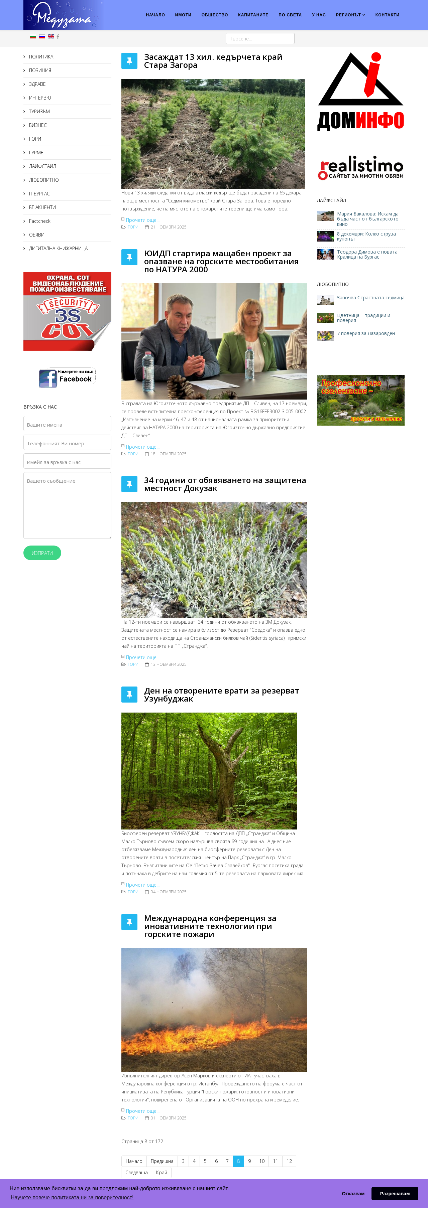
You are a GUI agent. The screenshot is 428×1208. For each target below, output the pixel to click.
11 (275, 1161)
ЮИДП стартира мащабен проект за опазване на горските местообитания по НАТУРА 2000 (221, 261)
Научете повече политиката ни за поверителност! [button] (72, 1197)
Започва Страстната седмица (371, 297)
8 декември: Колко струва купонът (366, 236)
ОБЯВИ (36, 235)
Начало (134, 1161)
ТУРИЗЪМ (39, 111)
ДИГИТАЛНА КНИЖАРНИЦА (58, 248)
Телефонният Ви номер (55, 443)
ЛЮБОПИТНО (43, 180)
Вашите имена (44, 424)
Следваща (136, 1172)
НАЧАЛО (155, 15)
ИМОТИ (183, 15)
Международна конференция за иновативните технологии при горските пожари (210, 925)
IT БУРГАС (39, 193)
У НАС (319, 15)
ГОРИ (34, 139)
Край (161, 1172)
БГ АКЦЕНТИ (42, 207)
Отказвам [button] (353, 1193)
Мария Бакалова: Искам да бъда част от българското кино (368, 218)
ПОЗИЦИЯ (39, 70)
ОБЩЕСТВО (215, 15)
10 (261, 1161)
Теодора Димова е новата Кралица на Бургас (367, 254)
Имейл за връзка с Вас (54, 462)
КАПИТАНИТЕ (253, 15)
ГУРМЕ (35, 152)
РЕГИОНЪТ (348, 15)
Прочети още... (142, 220)
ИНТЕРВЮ (39, 98)
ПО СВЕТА (290, 15)
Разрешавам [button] (395, 1193)
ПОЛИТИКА (40, 56)
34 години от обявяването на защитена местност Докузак (225, 483)
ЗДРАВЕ (37, 84)
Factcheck (39, 221)
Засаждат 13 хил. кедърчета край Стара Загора (213, 60)
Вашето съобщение (51, 480)
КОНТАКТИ (388, 15)
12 (289, 1161)
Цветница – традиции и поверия (363, 317)
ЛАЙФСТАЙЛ (42, 166)
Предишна (162, 1161)
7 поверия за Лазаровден (366, 333)
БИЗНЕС (37, 125)
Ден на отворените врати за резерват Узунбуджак (221, 694)
